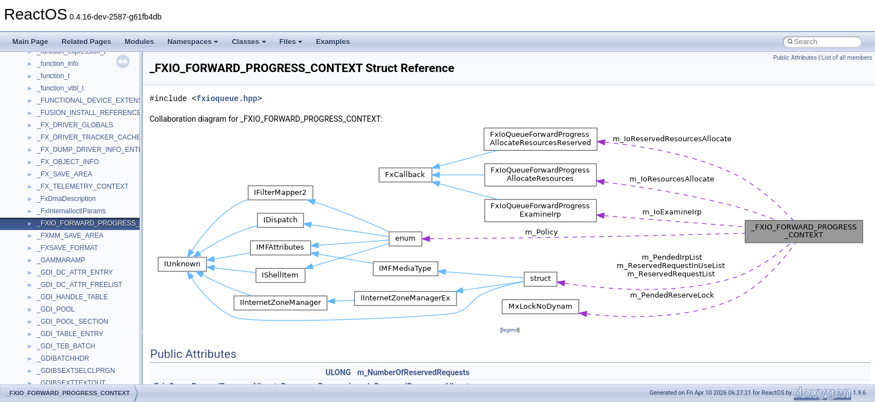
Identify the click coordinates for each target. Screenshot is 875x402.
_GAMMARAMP (61, 260)
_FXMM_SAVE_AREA (70, 236)
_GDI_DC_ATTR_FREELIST (79, 285)
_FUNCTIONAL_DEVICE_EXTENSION (96, 100)
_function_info (58, 64)
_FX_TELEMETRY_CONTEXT (82, 186)
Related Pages (86, 41)
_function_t (53, 76)
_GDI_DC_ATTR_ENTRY (75, 272)
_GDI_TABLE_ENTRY (70, 334)
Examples (333, 41)
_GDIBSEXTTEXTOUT (71, 383)
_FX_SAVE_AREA (64, 174)
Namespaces (193, 41)
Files (291, 41)
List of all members (846, 57)
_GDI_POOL (56, 309)
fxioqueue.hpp (226, 98)
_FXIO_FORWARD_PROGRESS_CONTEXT (104, 223)
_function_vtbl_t (60, 88)
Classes (249, 41)
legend (510, 330)
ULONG (337, 372)
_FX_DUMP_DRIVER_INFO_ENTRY (92, 150)
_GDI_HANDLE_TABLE (72, 297)
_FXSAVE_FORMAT (67, 248)
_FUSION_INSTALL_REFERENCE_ (91, 113)
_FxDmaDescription (66, 199)
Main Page (30, 41)
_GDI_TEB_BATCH (66, 346)
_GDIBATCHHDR (63, 358)
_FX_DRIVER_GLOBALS (75, 125)
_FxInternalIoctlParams (71, 211)
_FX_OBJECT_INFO (68, 162)
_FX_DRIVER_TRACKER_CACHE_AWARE (103, 137)
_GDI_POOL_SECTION (72, 322)
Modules (139, 41)
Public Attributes (795, 57)
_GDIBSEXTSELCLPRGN (76, 371)
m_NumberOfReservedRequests (413, 372)
